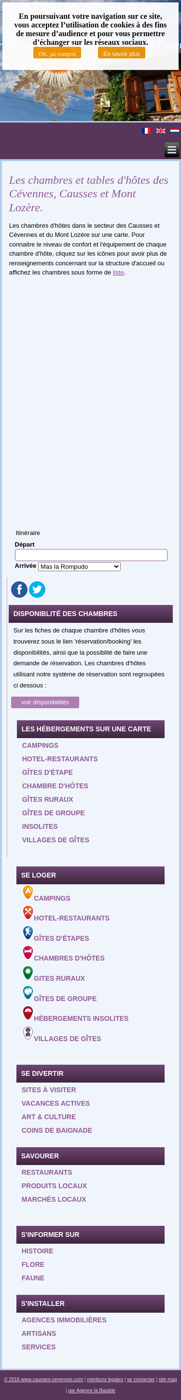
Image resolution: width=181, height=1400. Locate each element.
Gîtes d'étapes (56, 934)
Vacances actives (56, 1103)
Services (39, 1347)
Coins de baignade (57, 1130)
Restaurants (47, 1172)
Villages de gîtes (55, 840)
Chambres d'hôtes (64, 954)
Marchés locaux (54, 1199)
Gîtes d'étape (47, 772)
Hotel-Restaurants (66, 914)
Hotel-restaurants (60, 759)
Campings (40, 745)
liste (118, 272)
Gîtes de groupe (53, 813)
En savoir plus (121, 54)
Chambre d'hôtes (55, 786)
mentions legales (105, 1379)
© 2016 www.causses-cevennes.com (43, 1379)
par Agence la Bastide (92, 1390)
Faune (33, 1278)
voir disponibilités (45, 702)
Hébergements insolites (76, 1014)
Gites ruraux (54, 974)
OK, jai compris (57, 54)
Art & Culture (49, 1117)
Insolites (40, 826)
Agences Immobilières (64, 1320)
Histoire (38, 1251)
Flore (33, 1264)
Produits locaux (54, 1186)
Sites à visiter (49, 1090)
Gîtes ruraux (47, 799)
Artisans (39, 1333)
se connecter (140, 1379)
